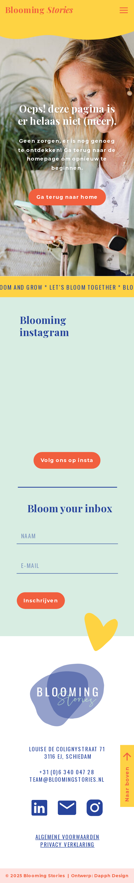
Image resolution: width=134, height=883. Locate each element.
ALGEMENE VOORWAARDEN (67, 836)
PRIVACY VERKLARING (67, 844)
